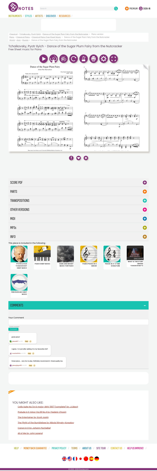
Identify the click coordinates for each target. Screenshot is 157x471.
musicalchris (16, 354)
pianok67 (15, 342)
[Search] (116, 8)
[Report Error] (71, 158)
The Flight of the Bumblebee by (46, 423)
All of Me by (30, 434)
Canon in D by (34, 428)
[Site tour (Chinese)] (85, 459)
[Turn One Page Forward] (145, 108)
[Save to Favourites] (78, 158)
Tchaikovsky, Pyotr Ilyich (30, 34)
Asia (19, 40)
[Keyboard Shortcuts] (86, 158)
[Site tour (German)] (96, 459)
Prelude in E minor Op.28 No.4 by (42, 412)
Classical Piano (23, 37)
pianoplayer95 (17, 366)
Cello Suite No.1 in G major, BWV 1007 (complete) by (48, 407)
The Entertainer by (33, 418)
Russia (25, 40)
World (12, 40)
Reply (26, 342)
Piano (11, 37)
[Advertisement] (78, 24)
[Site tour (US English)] (69, 459)
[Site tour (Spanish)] (91, 459)
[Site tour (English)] (64, 459)
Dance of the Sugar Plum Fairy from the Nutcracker (65, 34)
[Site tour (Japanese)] (80, 459)
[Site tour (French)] (75, 459)
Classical (13, 34)
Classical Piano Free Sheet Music (46, 37)
